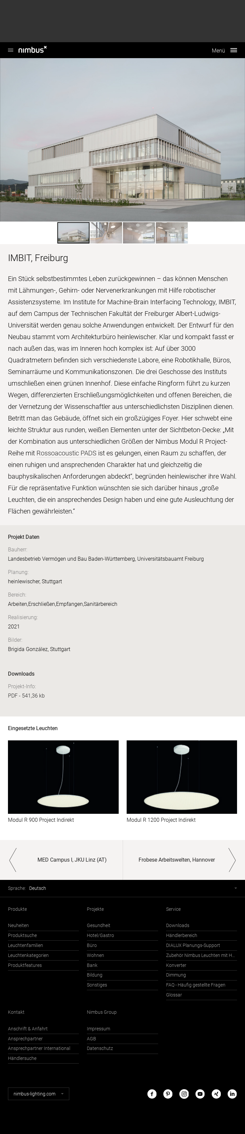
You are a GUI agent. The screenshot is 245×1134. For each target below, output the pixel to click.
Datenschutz (100, 1048)
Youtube (200, 1093)
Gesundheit (98, 925)
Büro (92, 945)
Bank (92, 965)
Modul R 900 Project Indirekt (41, 820)
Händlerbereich (181, 935)
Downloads (177, 925)
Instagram (184, 1093)
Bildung (94, 975)
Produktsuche (22, 935)
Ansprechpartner (25, 1039)
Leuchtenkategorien (28, 955)
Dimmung (176, 975)
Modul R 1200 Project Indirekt (161, 820)
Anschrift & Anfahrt (28, 1029)
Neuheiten (18, 925)
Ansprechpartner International (39, 1048)
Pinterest (168, 1093)
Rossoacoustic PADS (66, 453)
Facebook (152, 1093)
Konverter (176, 965)
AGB (91, 1039)
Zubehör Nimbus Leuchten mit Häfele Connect (201, 955)
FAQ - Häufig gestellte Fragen (195, 985)
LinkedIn (232, 1093)
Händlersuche (22, 1058)
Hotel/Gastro (100, 935)
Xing (216, 1093)
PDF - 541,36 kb (26, 696)
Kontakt (16, 1012)
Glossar (174, 995)
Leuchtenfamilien (25, 945)
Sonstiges (97, 985)
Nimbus (10, 46)
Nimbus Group (102, 1012)
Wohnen (95, 955)
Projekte (95, 909)
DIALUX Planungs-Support (193, 945)
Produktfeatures (25, 965)
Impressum (98, 1029)
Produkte (17, 909)
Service (173, 909)
